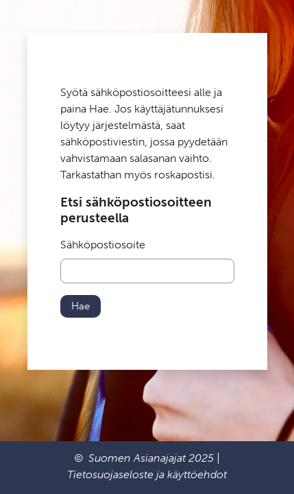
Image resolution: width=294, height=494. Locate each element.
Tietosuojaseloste (110, 474)
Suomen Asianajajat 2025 (151, 457)
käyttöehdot (197, 474)
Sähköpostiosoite (102, 244)
